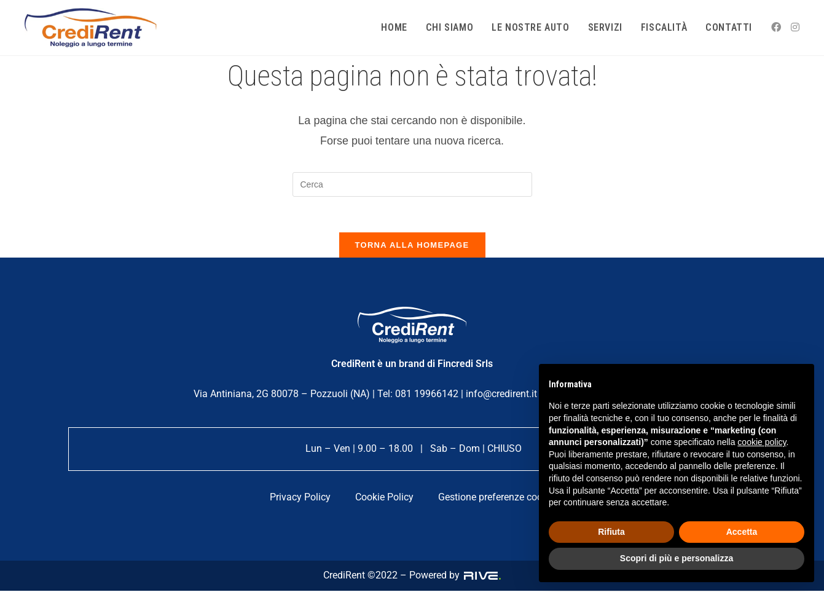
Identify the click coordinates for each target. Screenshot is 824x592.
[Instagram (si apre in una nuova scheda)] (795, 27)
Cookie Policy (384, 498)
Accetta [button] (742, 532)
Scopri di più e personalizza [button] (676, 558)
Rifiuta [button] (611, 532)
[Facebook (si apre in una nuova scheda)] (776, 27)
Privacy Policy (300, 498)
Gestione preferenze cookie (496, 498)
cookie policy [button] (761, 442)
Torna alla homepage (412, 246)
